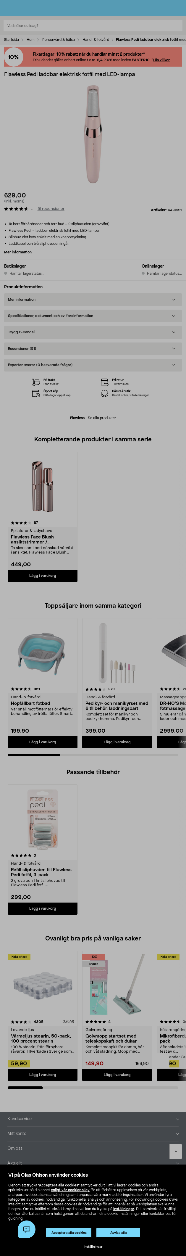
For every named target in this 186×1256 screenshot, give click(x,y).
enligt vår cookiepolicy (70, 1190)
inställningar (123, 1209)
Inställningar (93, 1246)
